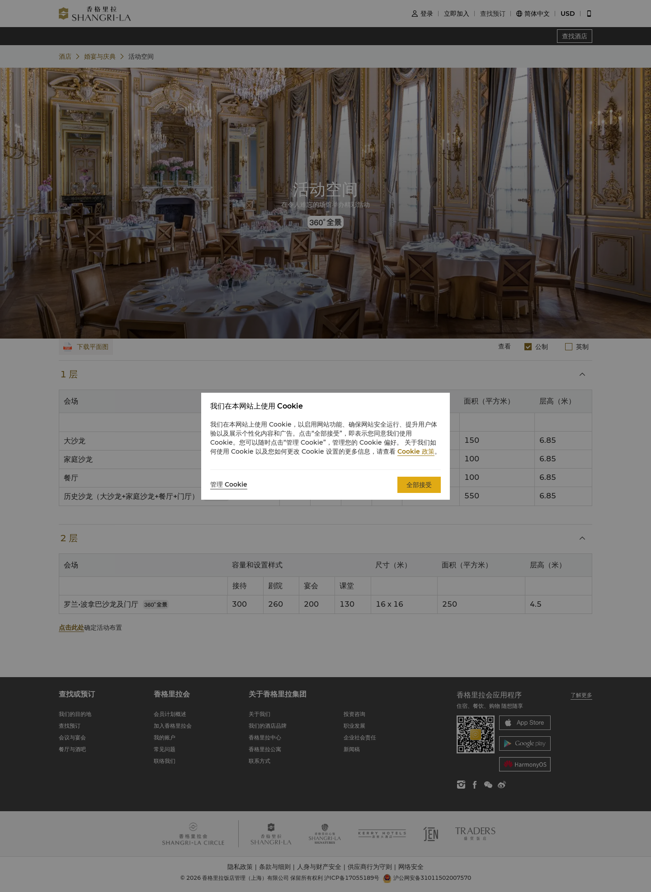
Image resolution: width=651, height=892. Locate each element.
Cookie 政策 (415, 451)
